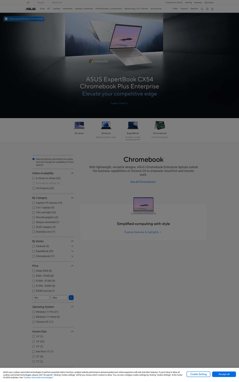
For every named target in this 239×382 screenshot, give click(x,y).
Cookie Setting (198, 374)
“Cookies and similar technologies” (38, 377)
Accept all (224, 374)
